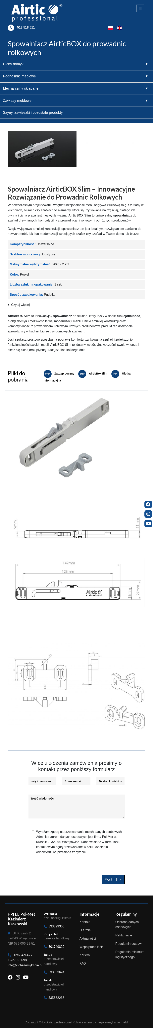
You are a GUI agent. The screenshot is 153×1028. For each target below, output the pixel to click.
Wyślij (113, 879)
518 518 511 (26, 27)
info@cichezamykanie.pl (25, 965)
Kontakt (84, 922)
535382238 (54, 998)
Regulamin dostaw (128, 943)
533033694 (54, 972)
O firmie (85, 930)
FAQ (82, 963)
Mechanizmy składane (20, 88)
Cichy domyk (13, 64)
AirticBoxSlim (92, 373)
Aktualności (87, 938)
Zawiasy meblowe (17, 101)
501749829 (54, 947)
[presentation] (56, 867)
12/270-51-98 (17, 960)
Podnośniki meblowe (19, 76)
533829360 (54, 926)
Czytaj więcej (20, 304)
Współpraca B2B (91, 947)
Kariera (84, 955)
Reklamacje (123, 935)
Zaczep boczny (59, 373)
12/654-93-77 (22, 955)
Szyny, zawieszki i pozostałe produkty (33, 113)
